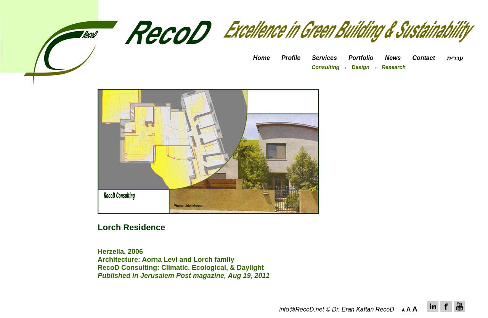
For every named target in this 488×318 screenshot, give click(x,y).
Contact (423, 58)
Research (394, 67)
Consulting (325, 67)
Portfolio (361, 58)
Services (324, 58)
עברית (454, 58)
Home (261, 58)
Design (360, 67)
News (393, 58)
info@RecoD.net (301, 309)
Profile (290, 58)
